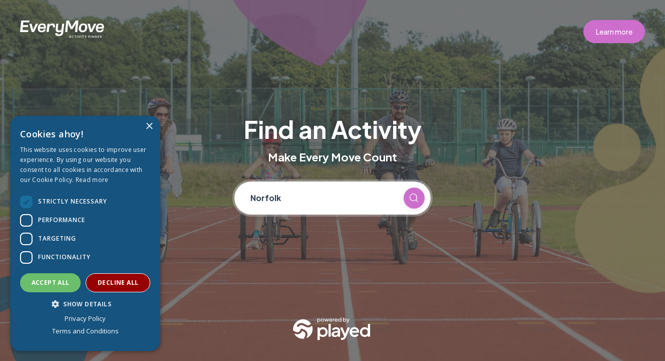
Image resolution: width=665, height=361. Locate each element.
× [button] (149, 126)
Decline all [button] (118, 282)
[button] (85, 304)
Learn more (614, 31)
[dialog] (85, 233)
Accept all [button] (51, 282)
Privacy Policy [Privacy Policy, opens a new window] (85, 318)
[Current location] (322, 198)
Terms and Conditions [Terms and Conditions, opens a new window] (85, 330)
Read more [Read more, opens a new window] (92, 179)
